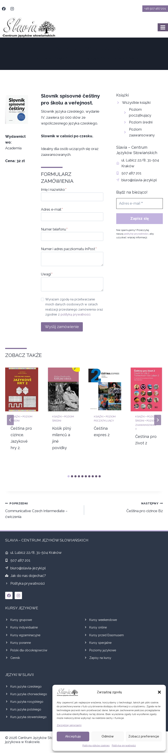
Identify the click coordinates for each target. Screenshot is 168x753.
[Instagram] (12, 8)
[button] (159, 692)
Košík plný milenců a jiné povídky (61, 438)
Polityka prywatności (124, 745)
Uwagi (46, 274)
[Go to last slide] (10, 420)
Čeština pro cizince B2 (125, 506)
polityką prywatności (75, 314)
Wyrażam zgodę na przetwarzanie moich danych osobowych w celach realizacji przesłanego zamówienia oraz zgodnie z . (74, 306)
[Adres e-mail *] (139, 203)
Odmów (108, 736)
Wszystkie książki (136, 102)
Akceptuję (73, 736)
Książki (15, 416)
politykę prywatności (136, 233)
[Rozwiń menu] (163, 27)
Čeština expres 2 (102, 431)
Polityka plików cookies (96, 745)
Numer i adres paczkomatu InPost (69, 249)
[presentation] (21, 390)
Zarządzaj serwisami (69, 725)
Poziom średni (140, 122)
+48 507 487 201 (155, 8)
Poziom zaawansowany (145, 424)
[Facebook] (3, 8)
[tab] (69, 476)
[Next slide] (157, 420)
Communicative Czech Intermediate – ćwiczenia (42, 509)
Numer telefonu (54, 229)
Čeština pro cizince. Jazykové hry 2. (21, 438)
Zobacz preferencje (143, 736)
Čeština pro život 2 (146, 439)
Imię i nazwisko (53, 190)
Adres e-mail (52, 209)
